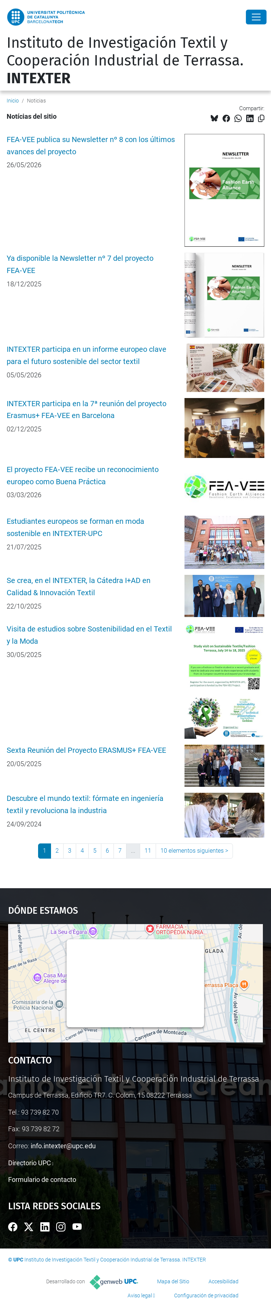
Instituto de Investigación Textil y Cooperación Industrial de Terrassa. (125, 60)
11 (148, 850)
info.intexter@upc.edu (63, 1146)
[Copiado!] (261, 118)
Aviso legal (140, 1295)
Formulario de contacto (42, 1179)
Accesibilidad (223, 1281)
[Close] (256, 17)
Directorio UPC (29, 1163)
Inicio (13, 101)
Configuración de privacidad (206, 1295)
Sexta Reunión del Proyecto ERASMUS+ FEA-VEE (86, 750)
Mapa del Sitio (173, 1281)
